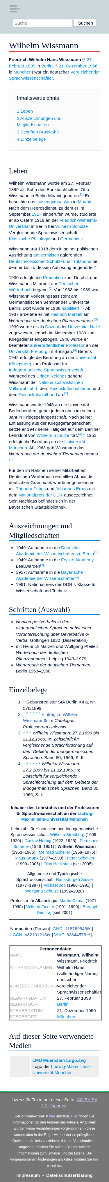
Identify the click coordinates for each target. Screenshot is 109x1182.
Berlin (47, 65)
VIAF (59, 934)
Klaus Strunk (26, 858)
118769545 (76, 928)
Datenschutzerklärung (69, 1175)
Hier (74, 1116)
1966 (92, 65)
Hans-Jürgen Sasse (74, 879)
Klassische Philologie (29, 238)
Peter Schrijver (80, 858)
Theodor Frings (31, 488)
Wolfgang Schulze (42, 891)
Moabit (84, 201)
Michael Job (54, 885)
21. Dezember (72, 65)
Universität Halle (84, 326)
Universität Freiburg (28, 351)
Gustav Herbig (37, 840)
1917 (37, 214)
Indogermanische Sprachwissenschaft (46, 369)
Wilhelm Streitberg (67, 834)
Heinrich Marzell (66, 314)
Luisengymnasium (54, 201)
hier (52, 1116)
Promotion (53, 277)
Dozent (52, 326)
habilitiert (70, 308)
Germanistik (72, 238)
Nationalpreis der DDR (41, 494)
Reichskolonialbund (38, 394)
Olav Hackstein (58, 864)
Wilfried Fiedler (40, 906)
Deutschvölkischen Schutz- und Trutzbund (50, 261)
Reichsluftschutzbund (71, 388)
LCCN (16, 934)
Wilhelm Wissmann (77, 846)
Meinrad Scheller (54, 852)
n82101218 (36, 934)
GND (57, 928)
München (22, 71)
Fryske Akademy (77, 559)
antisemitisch (46, 254)
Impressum (28, 1175)
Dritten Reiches (51, 375)
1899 (30, 65)
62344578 (76, 934)
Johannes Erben (72, 488)
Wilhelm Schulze (71, 226)
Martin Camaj (72, 900)
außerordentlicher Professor (57, 345)
